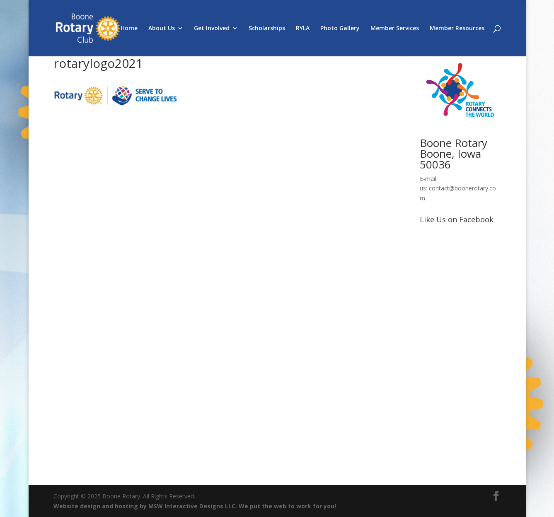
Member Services (394, 28)
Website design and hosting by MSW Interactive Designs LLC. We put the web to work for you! (194, 506)
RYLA (303, 28)
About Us (161, 28)
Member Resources (457, 28)
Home (129, 28)
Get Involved (212, 28)
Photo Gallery (340, 28)
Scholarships (267, 28)
